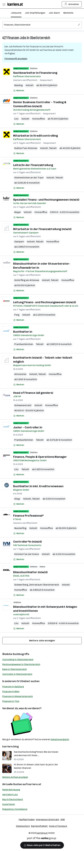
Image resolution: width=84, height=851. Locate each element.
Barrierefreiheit (39, 826)
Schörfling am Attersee (26, 280)
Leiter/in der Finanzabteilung (33, 165)
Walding (18, 85)
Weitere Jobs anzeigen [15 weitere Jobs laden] (42, 640)
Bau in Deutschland (12, 799)
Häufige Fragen (27, 819)
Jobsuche (16, 12)
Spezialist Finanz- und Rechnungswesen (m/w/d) (46, 199)
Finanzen (13, 37)
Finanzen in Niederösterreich (17, 696)
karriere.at (34, 784)
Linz (16, 118)
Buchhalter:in (22, 331)
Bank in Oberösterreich (14, 669)
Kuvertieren (8, 804)
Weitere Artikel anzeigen (15, 777)
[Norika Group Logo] (41, 839)
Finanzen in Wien (10, 691)
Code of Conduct (58, 826)
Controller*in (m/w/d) (27, 541)
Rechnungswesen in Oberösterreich (21, 664)
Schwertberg (21, 584)
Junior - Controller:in (27, 427)
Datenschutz (23, 826)
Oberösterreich (40, 37)
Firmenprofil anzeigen (15, 58)
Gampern (19, 241)
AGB (62, 819)
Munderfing (20, 528)
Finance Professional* (28, 515)
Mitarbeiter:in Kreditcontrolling (35, 135)
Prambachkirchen (23, 344)
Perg (16, 314)
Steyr (17, 498)
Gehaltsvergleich (60, 739)
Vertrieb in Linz (10, 794)
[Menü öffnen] (4, 4)
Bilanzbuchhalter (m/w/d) (30, 572)
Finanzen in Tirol (10, 701)
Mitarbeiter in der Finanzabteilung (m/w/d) (42, 229)
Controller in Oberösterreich (17, 674)
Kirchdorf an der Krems (26, 554)
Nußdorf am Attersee (25, 148)
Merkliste (68, 12)
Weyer (17, 212)
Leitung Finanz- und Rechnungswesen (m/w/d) (44, 302)
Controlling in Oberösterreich (17, 659)
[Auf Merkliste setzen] (18, 90)
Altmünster (20, 374)
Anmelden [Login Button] (72, 4)
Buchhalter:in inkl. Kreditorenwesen (38, 486)
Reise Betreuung (11, 789)
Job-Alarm (54, 12)
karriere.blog (10, 746)
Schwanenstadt (23, 405)
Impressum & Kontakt (47, 819)
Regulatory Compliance (14, 809)
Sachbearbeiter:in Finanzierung (35, 72)
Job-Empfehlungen (35, 12)
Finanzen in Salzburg (13, 686)
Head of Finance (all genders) (33, 393)
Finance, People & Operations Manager (40, 457)
